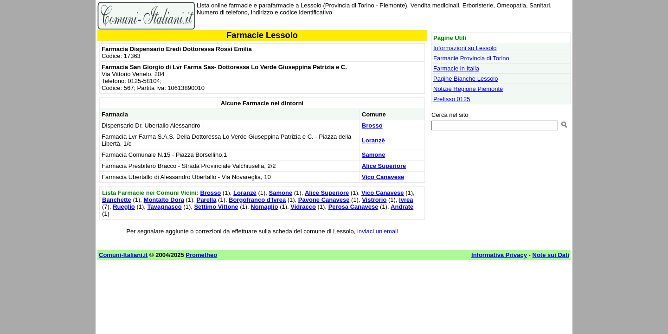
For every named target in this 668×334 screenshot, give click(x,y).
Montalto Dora (164, 199)
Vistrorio (374, 199)
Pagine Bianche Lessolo (465, 78)
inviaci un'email (377, 231)
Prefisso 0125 (451, 99)
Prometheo (201, 254)
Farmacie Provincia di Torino (471, 58)
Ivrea (406, 199)
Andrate (402, 206)
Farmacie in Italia (456, 68)
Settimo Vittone (216, 206)
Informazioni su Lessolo (465, 48)
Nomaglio (264, 206)
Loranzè (373, 140)
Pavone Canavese (324, 199)
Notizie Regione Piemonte (468, 88)
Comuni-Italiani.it (123, 254)
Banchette (116, 199)
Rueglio (124, 206)
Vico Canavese (383, 176)
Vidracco (303, 206)
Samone (373, 154)
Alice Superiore (384, 165)
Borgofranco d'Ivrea (257, 199)
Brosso (372, 125)
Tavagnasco (165, 206)
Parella (207, 199)
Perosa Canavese (353, 206)
